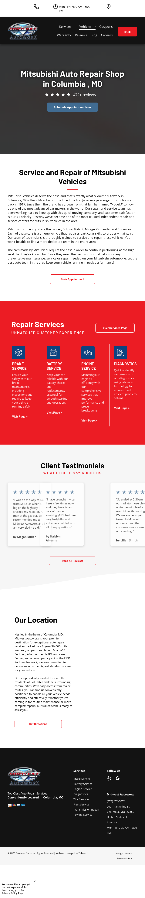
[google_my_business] (117, 779)
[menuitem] (67, 26)
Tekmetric (84, 853)
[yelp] (109, 779)
